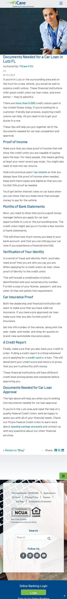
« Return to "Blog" (14, 450)
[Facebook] (23, 555)
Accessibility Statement (40, 501)
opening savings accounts (26, 426)
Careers (46, 497)
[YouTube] (44, 555)
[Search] (49, 537)
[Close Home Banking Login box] (64, 595)
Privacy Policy (31, 497)
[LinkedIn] (30, 555)
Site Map (20, 501)
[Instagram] (37, 555)
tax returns (40, 172)
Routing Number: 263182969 (25, 493)
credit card (34, 357)
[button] (18, 4)
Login (33, 592)
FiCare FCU (26, 66)
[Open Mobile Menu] (61, 3)
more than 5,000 (25, 103)
